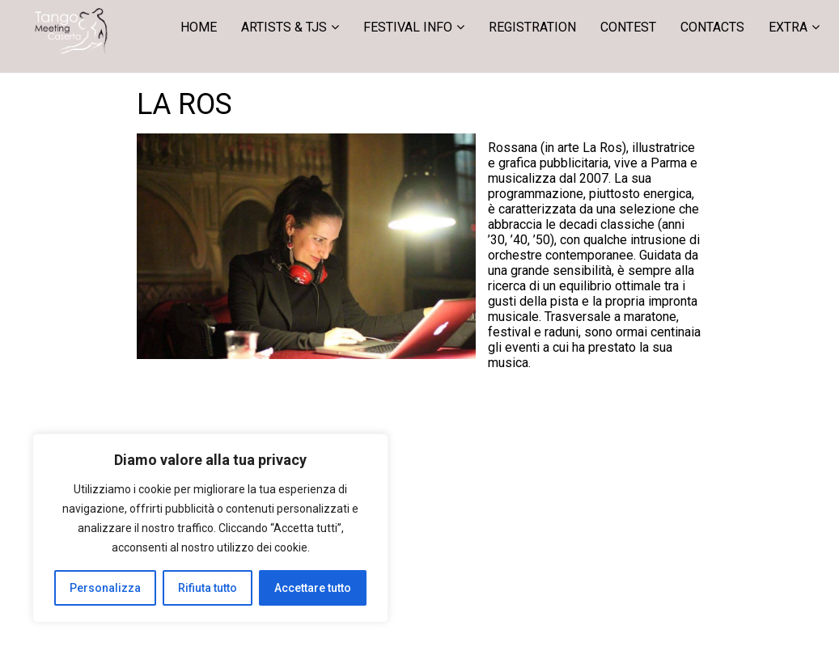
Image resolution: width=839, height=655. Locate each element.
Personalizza (105, 587)
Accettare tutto (312, 587)
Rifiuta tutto (207, 587)
